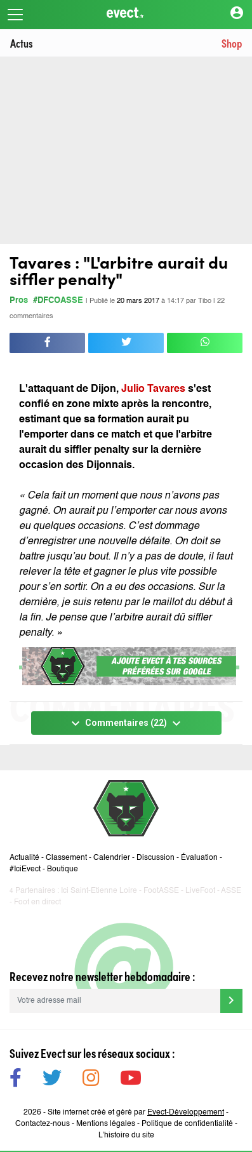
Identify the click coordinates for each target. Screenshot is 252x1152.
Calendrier (111, 858)
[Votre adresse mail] (115, 1001)
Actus (21, 43)
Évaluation (199, 858)
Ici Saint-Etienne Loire (99, 891)
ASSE (231, 891)
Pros (19, 301)
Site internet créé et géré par (136, 1112)
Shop (232, 43)
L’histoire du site (126, 1135)
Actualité (24, 858)
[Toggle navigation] (15, 14)
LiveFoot (200, 891)
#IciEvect (25, 869)
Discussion (155, 858)
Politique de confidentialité (187, 1124)
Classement (66, 858)
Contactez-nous (42, 1124)
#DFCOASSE (58, 301)
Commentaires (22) (126, 723)
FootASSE (161, 891)
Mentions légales (105, 1124)
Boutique (62, 869)
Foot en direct (37, 902)
